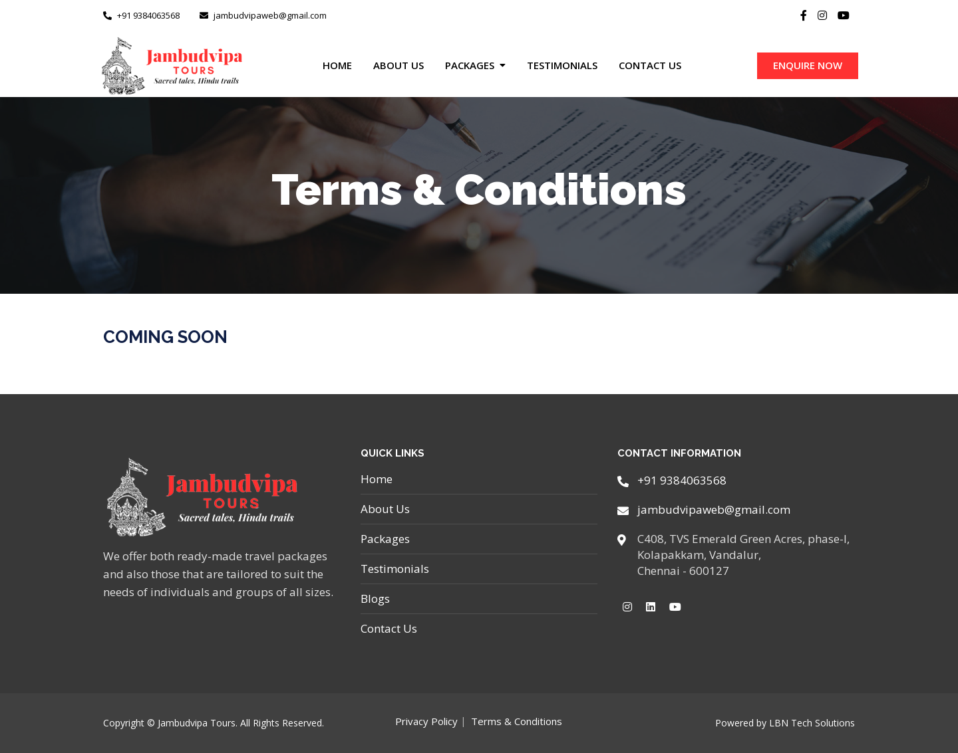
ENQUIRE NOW (807, 65)
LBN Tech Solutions (812, 722)
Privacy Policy (426, 721)
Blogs (375, 598)
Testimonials (562, 65)
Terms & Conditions (516, 721)
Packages (469, 65)
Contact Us (650, 65)
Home (337, 65)
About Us (398, 65)
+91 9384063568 (141, 15)
